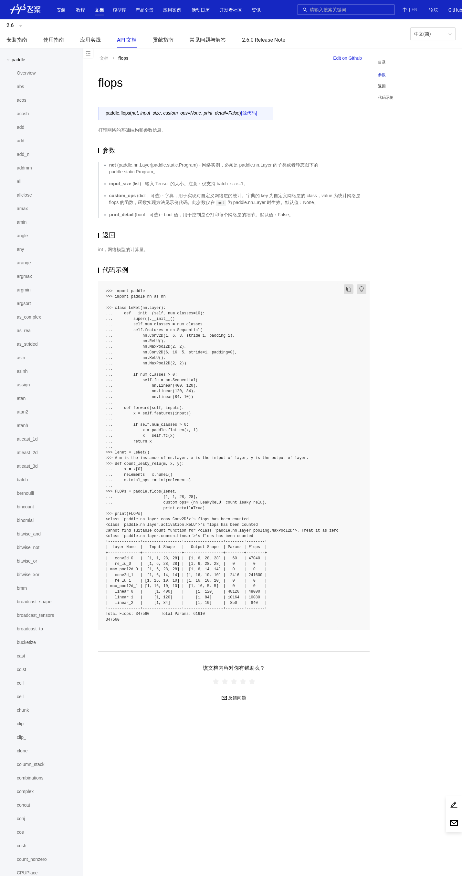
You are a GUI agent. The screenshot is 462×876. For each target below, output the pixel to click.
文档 (99, 10)
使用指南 (53, 40)
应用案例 (172, 10)
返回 (382, 86)
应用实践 (90, 40)
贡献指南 (163, 40)
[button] (99, 10)
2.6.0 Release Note (263, 40)
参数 (382, 75)
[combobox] (350, 9)
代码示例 (386, 97)
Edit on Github (347, 58)
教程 (80, 10)
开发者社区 (230, 10)
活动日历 (201, 10)
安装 (61, 10)
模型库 (119, 10)
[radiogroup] (234, 681)
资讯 (256, 10)
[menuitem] (433, 10)
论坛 (433, 10)
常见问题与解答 (208, 40)
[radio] (216, 681)
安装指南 (16, 40)
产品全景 (144, 10)
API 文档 (127, 40)
